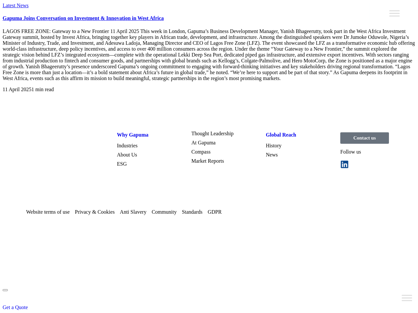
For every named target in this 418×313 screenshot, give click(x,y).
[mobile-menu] (5, 290)
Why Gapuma (132, 135)
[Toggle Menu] (394, 13)
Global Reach (281, 135)
